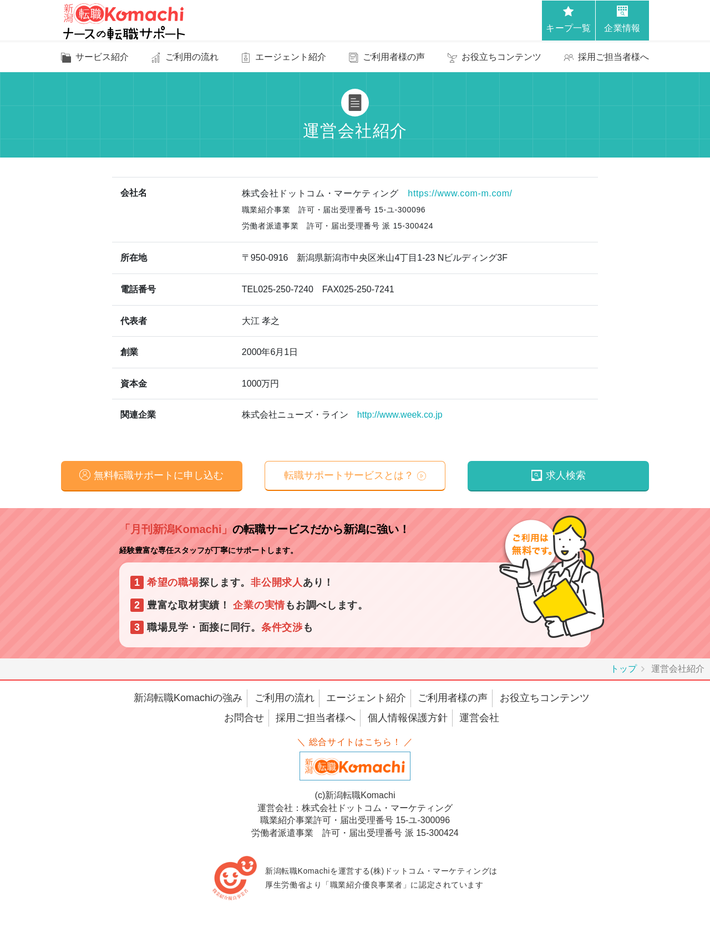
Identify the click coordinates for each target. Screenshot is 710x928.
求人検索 (566, 475)
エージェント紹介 (366, 698)
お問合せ (244, 717)
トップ (623, 669)
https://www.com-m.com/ (460, 193)
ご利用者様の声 (453, 698)
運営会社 (479, 717)
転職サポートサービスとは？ (349, 475)
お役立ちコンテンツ (545, 698)
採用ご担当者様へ (316, 717)
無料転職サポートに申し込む (159, 475)
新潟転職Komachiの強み (188, 698)
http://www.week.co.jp (400, 414)
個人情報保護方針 (408, 717)
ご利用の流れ (285, 698)
